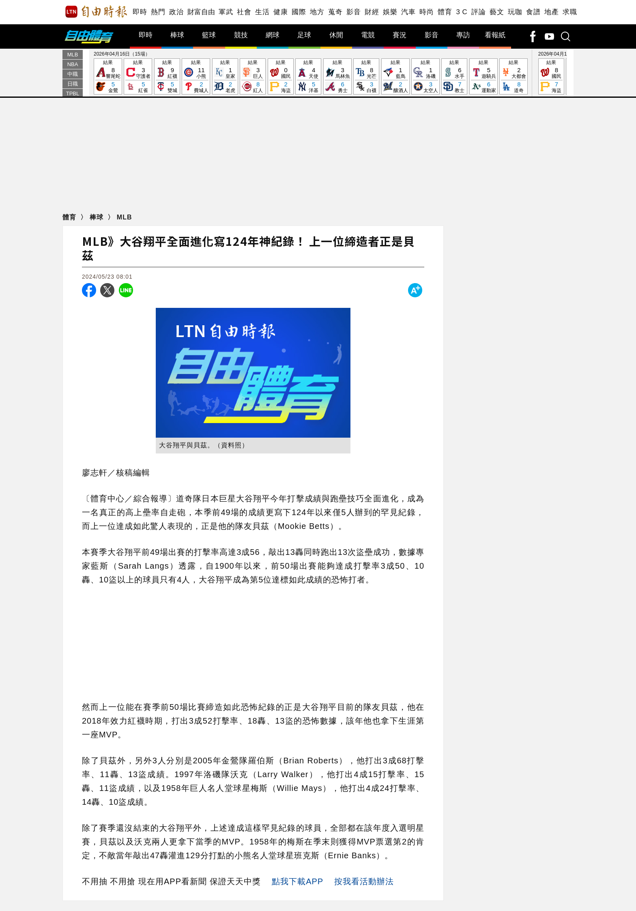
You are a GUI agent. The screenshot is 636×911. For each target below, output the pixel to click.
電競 (368, 35)
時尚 (426, 12)
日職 (72, 84)
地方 (317, 12)
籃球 (209, 35)
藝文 (497, 12)
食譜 (533, 12)
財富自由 (201, 12)
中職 (72, 74)
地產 (551, 12)
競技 (241, 35)
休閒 (336, 35)
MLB (72, 55)
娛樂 (390, 12)
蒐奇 (335, 12)
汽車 (408, 12)
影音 (353, 12)
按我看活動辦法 (364, 881)
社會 (244, 12)
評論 (478, 12)
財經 (372, 12)
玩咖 (515, 12)
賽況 (399, 35)
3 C (461, 12)
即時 (140, 12)
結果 (107, 77)
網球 (272, 35)
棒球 (177, 35)
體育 (445, 12)
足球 (304, 35)
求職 (570, 12)
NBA (72, 64)
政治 (176, 12)
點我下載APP (297, 881)
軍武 (226, 12)
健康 (280, 12)
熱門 (158, 12)
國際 (299, 12)
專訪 (463, 35)
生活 (262, 12)
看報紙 (495, 35)
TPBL (73, 93)
